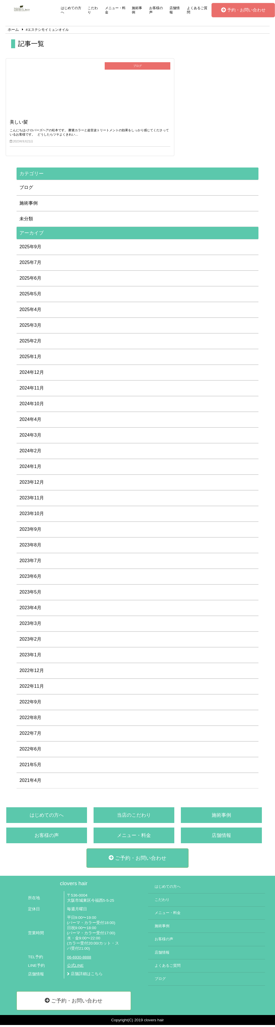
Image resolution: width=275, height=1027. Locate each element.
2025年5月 (30, 295)
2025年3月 (30, 327)
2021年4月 (30, 782)
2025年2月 (30, 342)
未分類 (26, 220)
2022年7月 (30, 735)
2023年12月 (31, 484)
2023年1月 (30, 656)
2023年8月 (30, 546)
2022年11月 (31, 688)
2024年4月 (30, 421)
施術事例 (137, 10)
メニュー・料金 (115, 10)
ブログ (26, 189)
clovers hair (73, 885)
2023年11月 (31, 499)
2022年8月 (30, 719)
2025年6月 (30, 280)
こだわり (93, 10)
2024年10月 (31, 405)
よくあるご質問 (197, 10)
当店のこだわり (134, 817)
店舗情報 (174, 10)
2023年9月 (30, 531)
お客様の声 (156, 10)
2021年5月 (30, 766)
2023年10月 (31, 515)
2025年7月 (30, 264)
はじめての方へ (71, 10)
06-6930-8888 (79, 959)
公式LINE (75, 967)
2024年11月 (31, 390)
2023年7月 (30, 562)
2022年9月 (30, 703)
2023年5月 (30, 594)
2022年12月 (31, 672)
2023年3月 (30, 625)
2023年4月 (30, 609)
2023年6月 (30, 578)
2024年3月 (30, 437)
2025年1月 (30, 358)
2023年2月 (30, 641)
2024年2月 (30, 452)
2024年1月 (30, 468)
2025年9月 (30, 248)
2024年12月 (31, 374)
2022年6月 (30, 750)
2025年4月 (30, 311)
